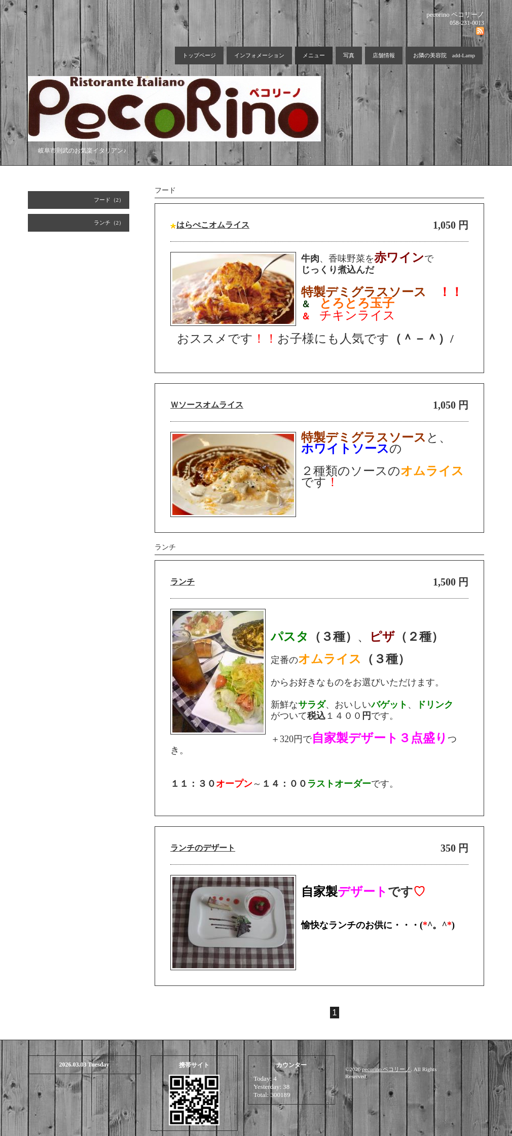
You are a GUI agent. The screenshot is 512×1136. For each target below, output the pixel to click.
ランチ (182, 581)
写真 (348, 55)
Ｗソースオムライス (206, 404)
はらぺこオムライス (212, 225)
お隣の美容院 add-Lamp (444, 55)
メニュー (314, 55)
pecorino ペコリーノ (386, 1069)
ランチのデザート (202, 848)
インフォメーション (259, 55)
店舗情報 (384, 55)
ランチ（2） (109, 222)
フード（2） (109, 200)
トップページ (199, 55)
